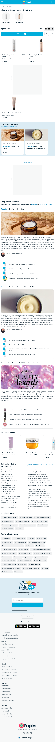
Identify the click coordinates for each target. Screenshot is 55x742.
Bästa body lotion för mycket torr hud (24, 287)
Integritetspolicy (7, 714)
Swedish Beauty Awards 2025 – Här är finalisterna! (21, 363)
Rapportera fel (27, 162)
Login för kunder (7, 678)
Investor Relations (7, 700)
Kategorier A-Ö (6, 653)
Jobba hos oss (6, 694)
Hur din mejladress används (19, 610)
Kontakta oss (6, 692)
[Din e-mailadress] (27, 600)
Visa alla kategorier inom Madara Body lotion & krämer (39, 465)
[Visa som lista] (49, 28)
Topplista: (5, 209)
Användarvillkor (6, 708)
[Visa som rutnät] (45, 28)
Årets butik (5, 650)
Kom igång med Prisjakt (9, 635)
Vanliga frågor (6, 689)
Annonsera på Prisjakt (9, 672)
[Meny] (2, 2)
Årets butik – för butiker (9, 675)
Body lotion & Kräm (46, 204)
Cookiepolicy (5, 711)
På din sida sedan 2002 (9, 638)
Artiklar (4, 641)
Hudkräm (34, 204)
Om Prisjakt (5, 686)
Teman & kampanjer (8, 647)
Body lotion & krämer (8, 6)
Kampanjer (5, 656)
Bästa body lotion (16, 209)
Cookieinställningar (8, 717)
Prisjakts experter (7, 644)
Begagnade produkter (8, 659)
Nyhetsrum (5, 697)
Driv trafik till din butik (9, 669)
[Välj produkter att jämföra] (47, 34)
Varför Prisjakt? (6, 666)
